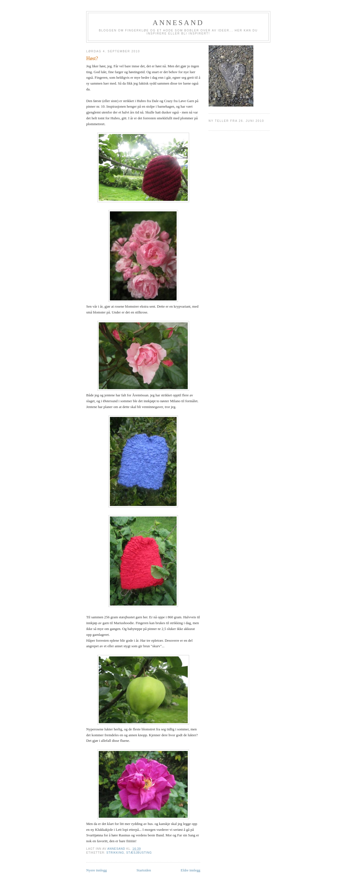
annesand (178, 23)
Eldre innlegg (190, 870)
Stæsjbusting (139, 852)
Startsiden (144, 870)
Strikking (115, 852)
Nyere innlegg (96, 870)
